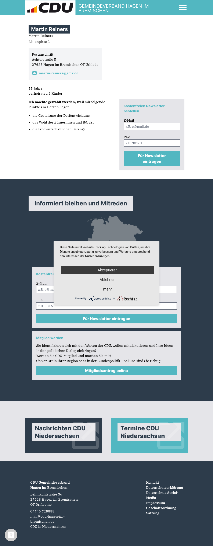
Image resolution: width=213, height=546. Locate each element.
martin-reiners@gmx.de (55, 73)
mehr (107, 289)
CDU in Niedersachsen (48, 526)
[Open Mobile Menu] (183, 8)
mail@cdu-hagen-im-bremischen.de (47, 519)
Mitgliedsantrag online (106, 370)
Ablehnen (107, 279)
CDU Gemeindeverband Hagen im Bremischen (50, 485)
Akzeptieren (108, 270)
